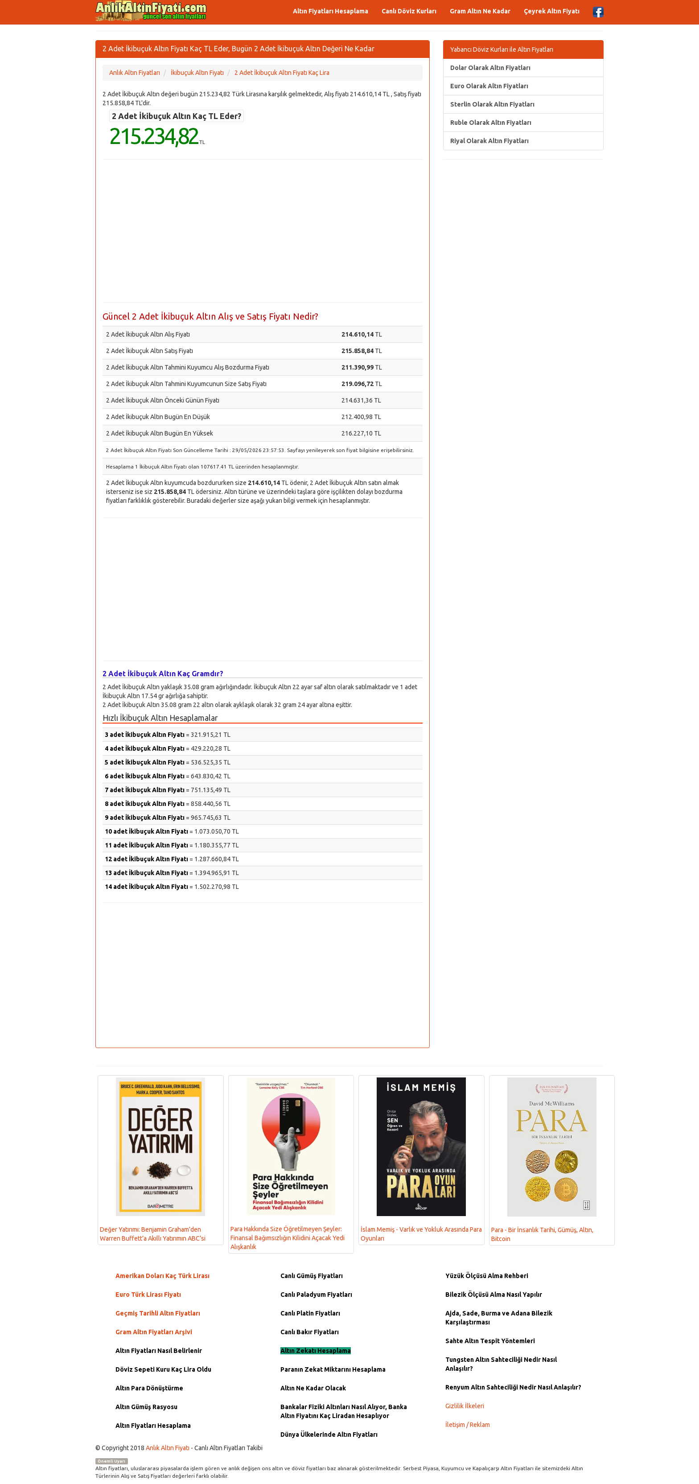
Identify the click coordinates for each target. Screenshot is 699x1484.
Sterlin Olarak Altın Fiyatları (492, 104)
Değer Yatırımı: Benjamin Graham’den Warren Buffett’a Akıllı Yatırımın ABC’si (153, 1159)
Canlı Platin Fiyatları (310, 1313)
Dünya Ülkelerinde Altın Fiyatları (329, 1434)
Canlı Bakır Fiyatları (309, 1332)
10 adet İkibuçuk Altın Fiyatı (146, 831)
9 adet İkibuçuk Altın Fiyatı (145, 817)
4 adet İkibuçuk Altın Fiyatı (145, 748)
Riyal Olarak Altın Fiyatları (489, 140)
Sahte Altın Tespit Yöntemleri (490, 1340)
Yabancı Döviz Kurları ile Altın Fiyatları (501, 49)
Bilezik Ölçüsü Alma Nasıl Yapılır (493, 1294)
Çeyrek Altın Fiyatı (552, 11)
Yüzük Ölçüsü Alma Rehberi (486, 1275)
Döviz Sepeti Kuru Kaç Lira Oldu (163, 1369)
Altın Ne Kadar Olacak (313, 1388)
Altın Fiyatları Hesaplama (330, 11)
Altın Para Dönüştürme (149, 1388)
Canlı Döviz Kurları (409, 11)
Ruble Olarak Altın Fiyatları (490, 122)
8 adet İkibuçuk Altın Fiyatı (145, 803)
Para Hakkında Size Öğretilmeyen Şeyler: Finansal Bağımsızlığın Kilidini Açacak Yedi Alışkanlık (287, 1163)
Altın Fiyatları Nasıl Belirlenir (158, 1350)
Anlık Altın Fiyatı (167, 1447)
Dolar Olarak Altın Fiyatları (490, 67)
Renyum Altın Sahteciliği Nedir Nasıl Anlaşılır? (513, 1387)
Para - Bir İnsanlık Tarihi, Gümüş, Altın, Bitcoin (543, 1159)
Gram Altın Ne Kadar (480, 11)
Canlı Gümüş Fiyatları (311, 1275)
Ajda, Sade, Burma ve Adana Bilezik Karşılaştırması (498, 1318)
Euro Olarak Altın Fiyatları (489, 86)
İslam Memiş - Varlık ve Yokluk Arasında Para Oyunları (421, 1159)
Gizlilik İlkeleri (464, 1406)
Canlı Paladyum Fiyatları (316, 1294)
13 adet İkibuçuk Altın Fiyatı (146, 872)
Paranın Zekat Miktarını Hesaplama (333, 1369)
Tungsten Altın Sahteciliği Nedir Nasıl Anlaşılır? (501, 1364)
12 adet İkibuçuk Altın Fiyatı (146, 859)
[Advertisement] (263, 231)
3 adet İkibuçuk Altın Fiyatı (145, 734)
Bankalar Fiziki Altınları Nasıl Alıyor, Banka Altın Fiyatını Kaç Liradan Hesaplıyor (343, 1411)
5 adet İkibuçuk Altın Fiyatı (145, 762)
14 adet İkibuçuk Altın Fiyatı (146, 886)
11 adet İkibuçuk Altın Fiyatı (146, 845)
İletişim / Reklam (467, 1424)
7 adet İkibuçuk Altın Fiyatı (145, 789)
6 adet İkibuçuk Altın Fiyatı (145, 776)
